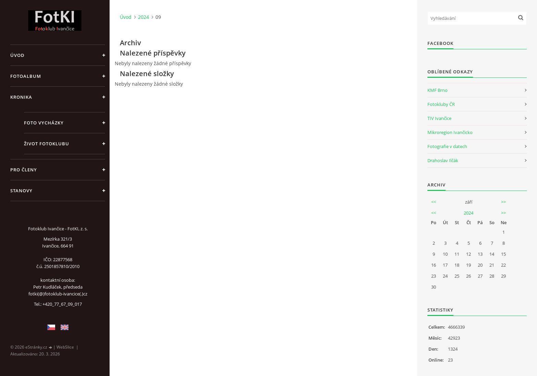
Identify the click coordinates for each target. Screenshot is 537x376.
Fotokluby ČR (441, 104)
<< (433, 202)
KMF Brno (437, 90)
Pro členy (23, 170)
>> (503, 202)
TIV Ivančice (439, 118)
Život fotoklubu (46, 144)
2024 (143, 17)
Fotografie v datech (447, 146)
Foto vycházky (44, 123)
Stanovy (21, 190)
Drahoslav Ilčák (442, 160)
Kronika (21, 97)
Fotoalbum (25, 76)
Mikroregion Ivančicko (450, 132)
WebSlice (65, 347)
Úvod (17, 55)
